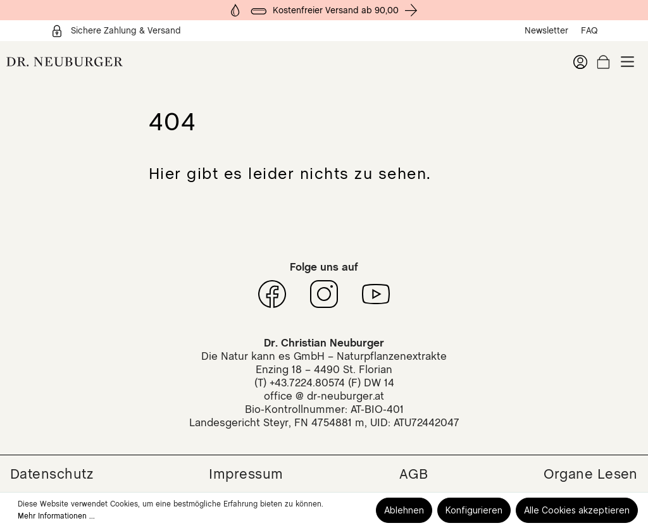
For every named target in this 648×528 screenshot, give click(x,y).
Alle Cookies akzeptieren (577, 510)
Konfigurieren (474, 510)
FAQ (589, 30)
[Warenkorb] (603, 62)
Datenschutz (51, 473)
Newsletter (546, 30)
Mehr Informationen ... (56, 516)
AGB (413, 473)
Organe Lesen (591, 473)
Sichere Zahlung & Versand (116, 31)
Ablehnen (404, 510)
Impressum (246, 473)
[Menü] (627, 62)
